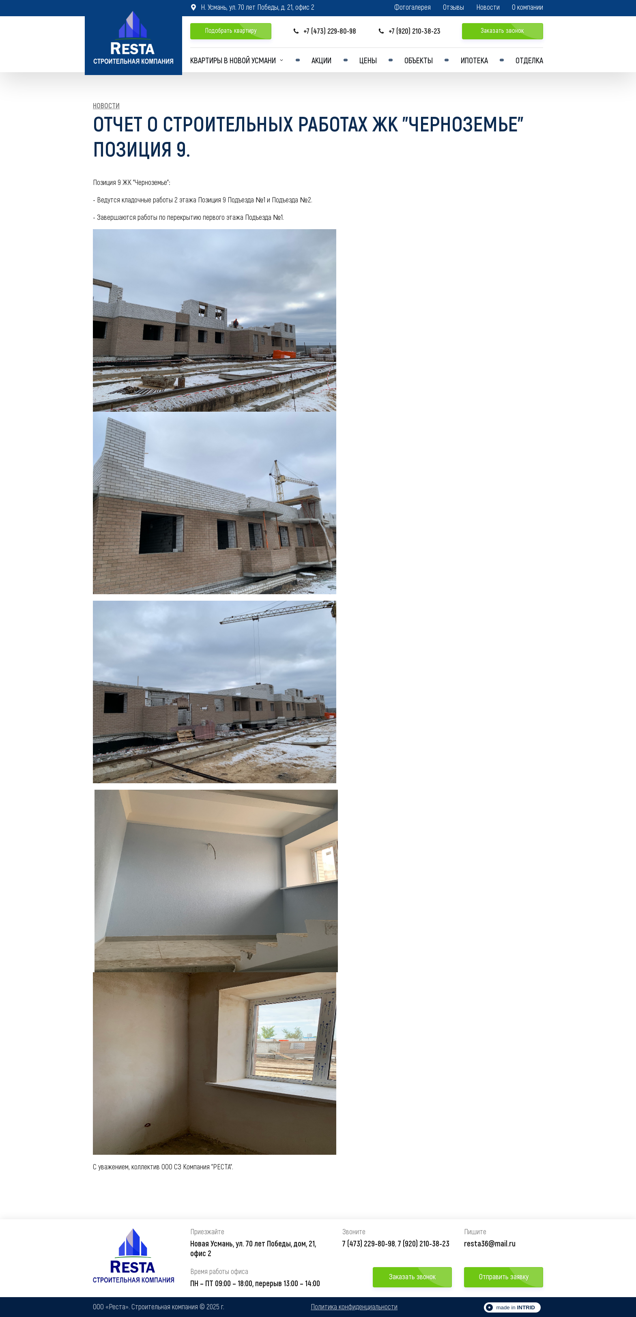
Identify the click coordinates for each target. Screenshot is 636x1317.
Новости (488, 7)
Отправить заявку (504, 1276)
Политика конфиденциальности (354, 1306)
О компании (527, 7)
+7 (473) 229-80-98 (324, 31)
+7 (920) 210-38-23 (409, 31)
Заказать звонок (502, 30)
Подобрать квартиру (230, 30)
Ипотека (474, 60)
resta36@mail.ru (490, 1243)
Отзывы (453, 7)
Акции (321, 60)
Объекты (418, 60)
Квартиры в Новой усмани (233, 60)
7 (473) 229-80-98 (368, 1243)
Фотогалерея (412, 7)
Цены (368, 60)
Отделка (529, 60)
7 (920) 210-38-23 (423, 1243)
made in (515, 1307)
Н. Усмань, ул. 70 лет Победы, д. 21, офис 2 (252, 6)
